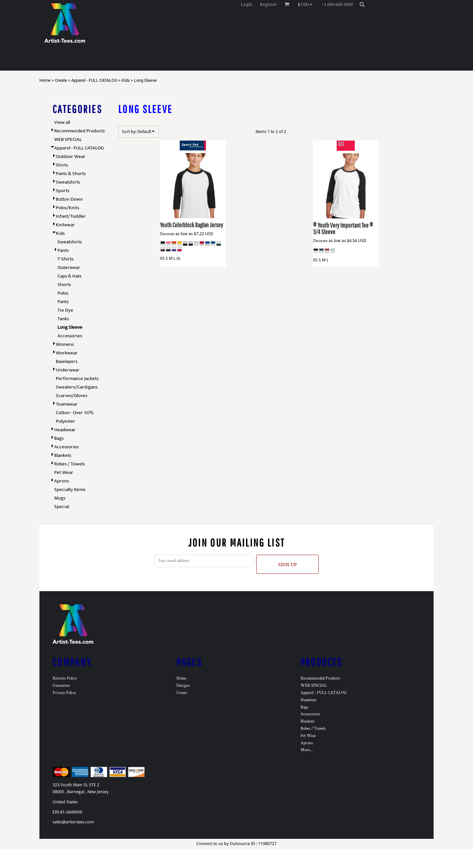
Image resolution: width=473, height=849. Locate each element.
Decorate (167, 234)
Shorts (64, 284)
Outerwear (68, 267)
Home (45, 80)
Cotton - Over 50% (75, 413)
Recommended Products (79, 131)
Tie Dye (65, 310)
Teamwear (67, 404)
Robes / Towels (69, 464)
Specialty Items (69, 489)
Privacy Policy (64, 693)
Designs (183, 685)
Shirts (62, 165)
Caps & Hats (69, 276)
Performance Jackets (77, 378)
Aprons (61, 481)
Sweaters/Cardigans (77, 387)
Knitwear (65, 225)
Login (246, 4)
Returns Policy (65, 678)
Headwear (65, 430)
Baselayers (67, 361)
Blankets (62, 455)
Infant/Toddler (71, 216)
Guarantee (61, 685)
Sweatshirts (68, 182)
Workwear (67, 353)
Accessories (69, 336)
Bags (59, 438)
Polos (62, 293)
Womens (65, 344)
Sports (62, 191)
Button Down (69, 199)
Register (268, 4)
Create (61, 80)
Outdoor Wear (70, 156)
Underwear (67, 370)
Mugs (59, 498)
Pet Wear (63, 472)
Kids (126, 80)
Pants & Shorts (71, 173)
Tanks (63, 319)
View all (62, 122)
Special (61, 507)
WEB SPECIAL (68, 139)
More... (307, 750)
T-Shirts (65, 259)
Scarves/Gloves (71, 395)
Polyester (65, 421)
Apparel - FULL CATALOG (94, 80)
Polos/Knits (67, 208)
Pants (63, 250)
